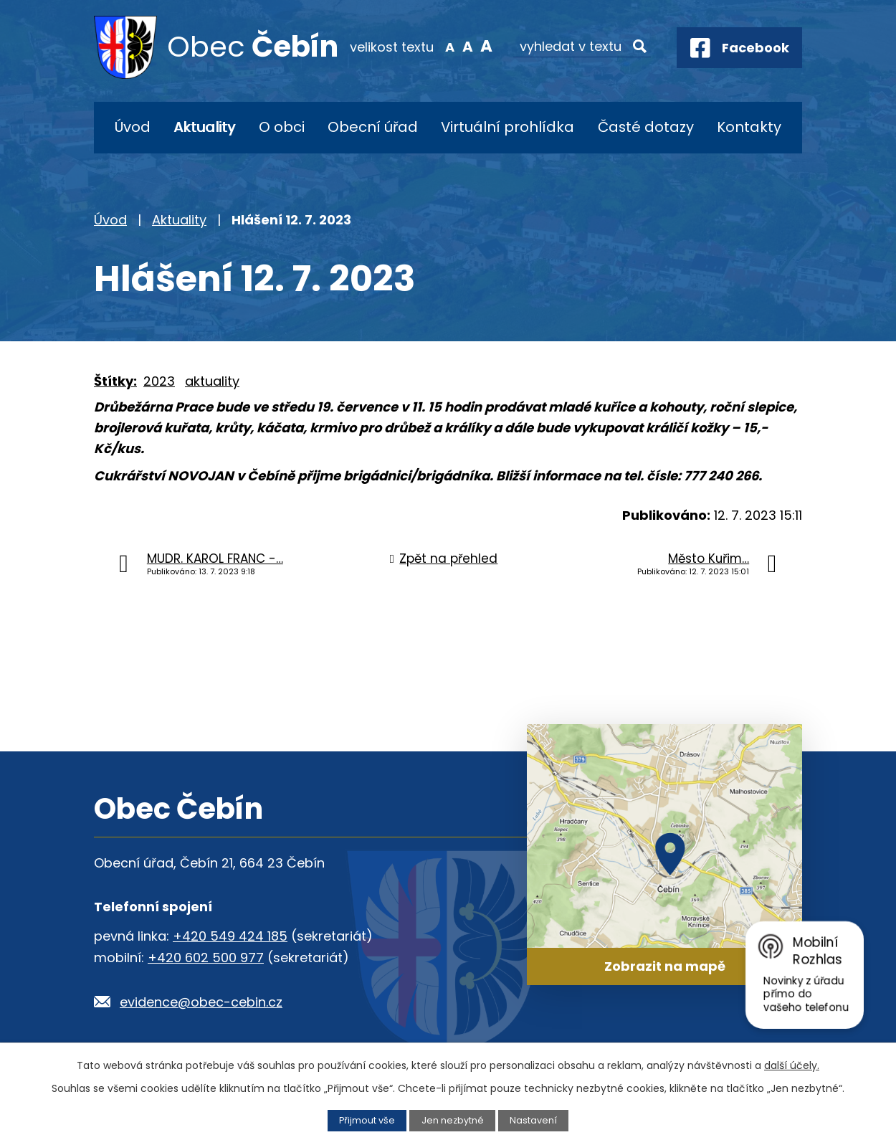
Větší (486, 45)
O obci (282, 127)
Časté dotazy (646, 127)
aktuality (212, 381)
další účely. (791, 1065)
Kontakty (749, 127)
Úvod (133, 127)
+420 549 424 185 (230, 936)
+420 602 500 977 (206, 957)
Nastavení (533, 1120)
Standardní (467, 45)
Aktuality (204, 127)
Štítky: (115, 381)
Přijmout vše (367, 1120)
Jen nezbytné (452, 1120)
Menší (449, 45)
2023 (159, 381)
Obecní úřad (373, 127)
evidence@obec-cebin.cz (201, 1002)
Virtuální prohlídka (507, 127)
